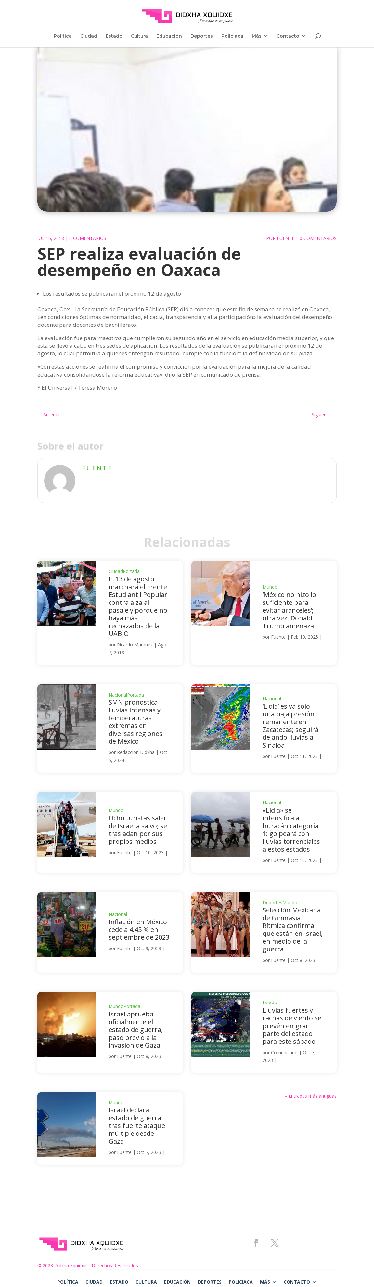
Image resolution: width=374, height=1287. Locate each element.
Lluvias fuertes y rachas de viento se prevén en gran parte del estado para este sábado (292, 1026)
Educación (169, 36)
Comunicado (284, 1052)
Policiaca (232, 36)
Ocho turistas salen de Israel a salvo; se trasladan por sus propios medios (138, 830)
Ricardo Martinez (135, 645)
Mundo (270, 587)
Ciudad (88, 36)
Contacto (288, 36)
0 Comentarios (87, 238)
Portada (131, 571)
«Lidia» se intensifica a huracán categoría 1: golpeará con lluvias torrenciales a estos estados (291, 830)
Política (63, 36)
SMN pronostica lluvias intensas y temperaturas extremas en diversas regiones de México (135, 722)
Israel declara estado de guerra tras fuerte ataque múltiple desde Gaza (137, 1126)
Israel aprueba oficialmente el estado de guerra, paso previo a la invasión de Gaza (136, 1030)
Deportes (201, 36)
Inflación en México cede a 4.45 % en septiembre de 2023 (139, 929)
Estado (114, 36)
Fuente (285, 238)
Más (257, 36)
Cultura (139, 36)
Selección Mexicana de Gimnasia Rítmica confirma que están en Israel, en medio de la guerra (293, 929)
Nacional (118, 695)
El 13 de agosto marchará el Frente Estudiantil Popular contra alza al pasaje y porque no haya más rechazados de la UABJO (138, 606)
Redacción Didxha (136, 752)
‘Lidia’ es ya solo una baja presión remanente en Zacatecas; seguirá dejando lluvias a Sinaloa (290, 726)
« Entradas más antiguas (311, 1096)
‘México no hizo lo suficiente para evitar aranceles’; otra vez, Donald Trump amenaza (289, 610)
